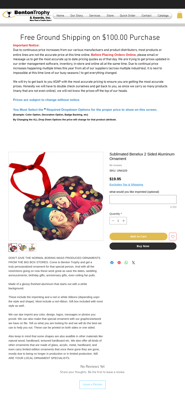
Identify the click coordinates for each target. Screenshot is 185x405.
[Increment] (123, 220)
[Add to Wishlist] (173, 236)
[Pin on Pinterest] (119, 262)
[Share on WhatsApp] (126, 262)
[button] (180, 15)
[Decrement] (112, 220)
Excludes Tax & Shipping (126, 184)
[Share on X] (133, 262)
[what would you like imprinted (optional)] (143, 199)
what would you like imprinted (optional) (134, 191)
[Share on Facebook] (112, 262)
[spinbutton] (118, 220)
